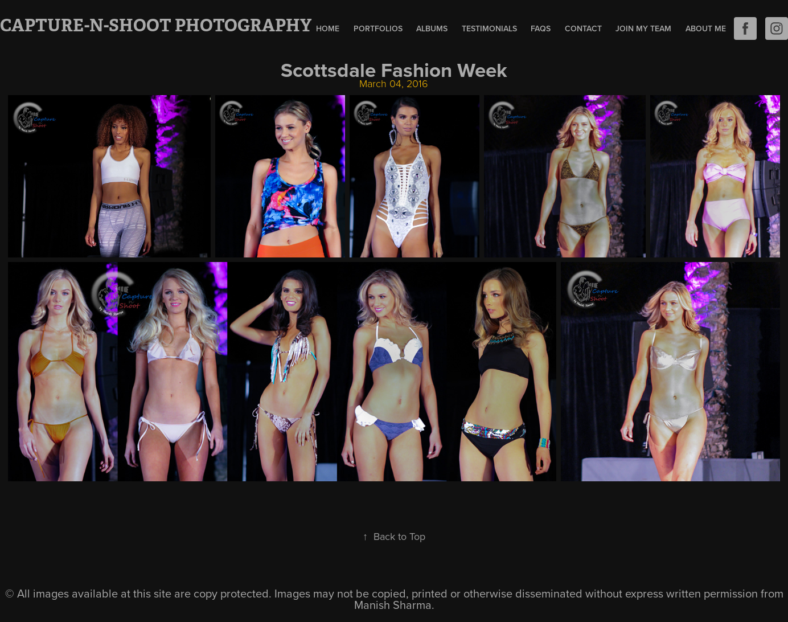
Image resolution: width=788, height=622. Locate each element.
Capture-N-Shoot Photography (155, 25)
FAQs (541, 28)
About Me (706, 28)
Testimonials (489, 28)
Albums (432, 28)
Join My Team (643, 28)
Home (327, 28)
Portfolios (378, 28)
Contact (583, 28)
